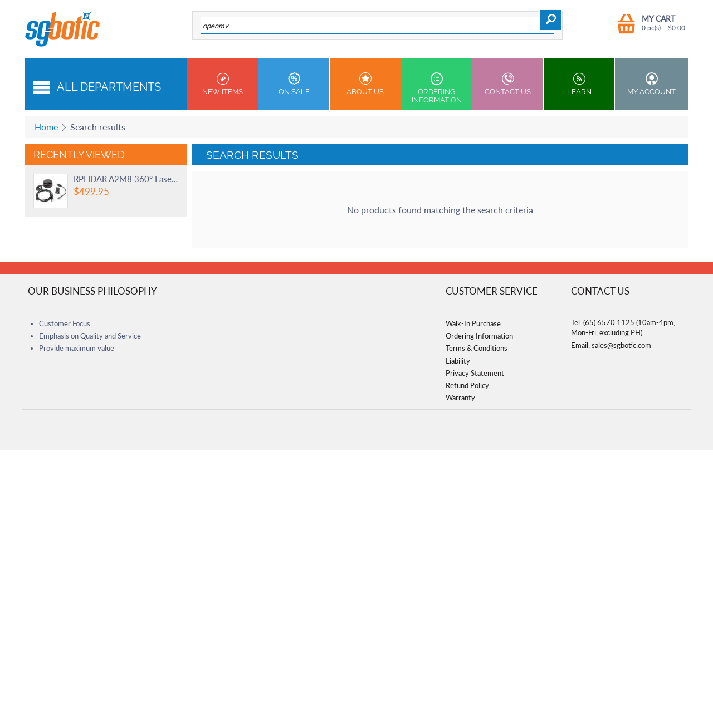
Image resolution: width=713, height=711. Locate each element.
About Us (365, 84)
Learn (579, 84)
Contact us (508, 84)
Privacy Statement (475, 373)
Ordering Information (436, 88)
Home (46, 126)
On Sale (294, 84)
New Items (223, 84)
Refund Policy (467, 385)
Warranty (460, 397)
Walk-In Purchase (473, 323)
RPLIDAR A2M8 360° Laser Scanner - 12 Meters (126, 179)
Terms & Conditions (476, 348)
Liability (458, 360)
